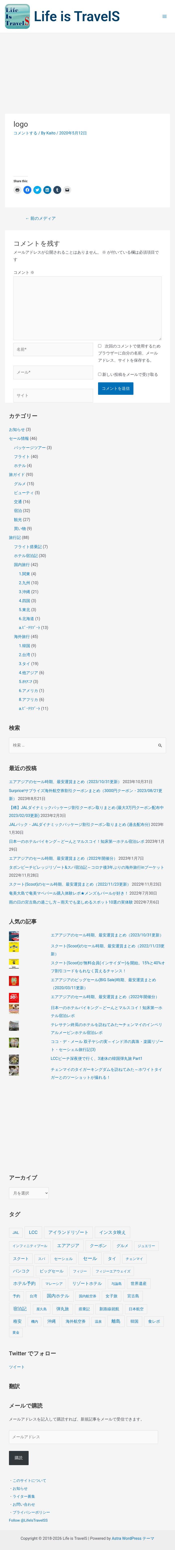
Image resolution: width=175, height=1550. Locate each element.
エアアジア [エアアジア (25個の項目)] (68, 1245)
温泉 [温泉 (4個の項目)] (98, 1322)
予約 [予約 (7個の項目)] (16, 1296)
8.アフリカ (28, 699)
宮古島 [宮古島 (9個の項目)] (133, 1296)
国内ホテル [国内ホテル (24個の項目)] (58, 1295)
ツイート (17, 1367)
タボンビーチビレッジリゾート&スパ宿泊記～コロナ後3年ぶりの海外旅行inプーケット (86, 867)
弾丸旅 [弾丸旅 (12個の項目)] (62, 1309)
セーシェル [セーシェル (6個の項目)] (63, 1259)
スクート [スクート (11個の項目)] (21, 1258)
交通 (18, 501)
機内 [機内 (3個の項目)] (34, 1321)
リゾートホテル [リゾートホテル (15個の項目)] (87, 1283)
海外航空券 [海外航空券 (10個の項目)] (76, 1321)
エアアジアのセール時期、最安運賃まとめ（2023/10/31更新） (65, 781)
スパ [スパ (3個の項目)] (41, 1259)
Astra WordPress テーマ (133, 1538)
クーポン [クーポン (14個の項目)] (98, 1245)
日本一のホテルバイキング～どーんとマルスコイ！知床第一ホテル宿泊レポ (76, 841)
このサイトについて (29, 1480)
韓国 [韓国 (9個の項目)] (134, 1321)
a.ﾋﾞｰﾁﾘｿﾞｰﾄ (29, 627)
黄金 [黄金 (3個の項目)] (15, 1332)
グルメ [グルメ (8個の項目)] (122, 1245)
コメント (23, 272)
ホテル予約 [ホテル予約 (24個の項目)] (24, 1283)
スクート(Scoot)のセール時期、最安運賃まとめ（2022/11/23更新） (70, 884)
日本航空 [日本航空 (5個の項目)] (136, 1309)
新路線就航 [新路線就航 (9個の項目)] (109, 1309)
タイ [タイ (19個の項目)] (112, 1258)
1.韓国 (24, 645)
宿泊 (18, 510)
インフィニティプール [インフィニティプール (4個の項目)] (29, 1246)
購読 (19, 1457)
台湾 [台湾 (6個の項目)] (33, 1296)
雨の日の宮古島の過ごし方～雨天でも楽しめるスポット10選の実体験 (71, 902)
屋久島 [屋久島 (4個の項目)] (41, 1309)
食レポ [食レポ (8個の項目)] (154, 1321)
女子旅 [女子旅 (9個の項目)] (111, 1296)
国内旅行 (22, 564)
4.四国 (24, 600)
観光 (18, 519)
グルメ (20, 483)
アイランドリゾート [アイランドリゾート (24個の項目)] (68, 1232)
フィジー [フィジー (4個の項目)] (80, 1271)
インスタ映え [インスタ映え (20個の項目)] (112, 1232)
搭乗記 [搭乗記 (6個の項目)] (84, 1309)
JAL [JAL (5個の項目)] (15, 1232)
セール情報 (19, 438)
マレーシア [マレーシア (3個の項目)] (54, 1284)
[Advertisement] (87, 70)
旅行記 (15, 537)
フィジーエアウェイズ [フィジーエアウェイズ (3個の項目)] (113, 1271)
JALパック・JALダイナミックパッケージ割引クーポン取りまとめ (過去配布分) (79, 824)
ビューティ (24, 492)
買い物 (20, 528)
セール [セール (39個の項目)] (90, 1258)
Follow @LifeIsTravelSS (28, 1520)
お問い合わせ (24, 1504)
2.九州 (24, 582)
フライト (22, 456)
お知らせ (17, 429)
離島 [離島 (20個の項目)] (116, 1321)
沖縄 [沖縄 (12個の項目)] (51, 1321)
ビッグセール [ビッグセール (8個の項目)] (51, 1271)
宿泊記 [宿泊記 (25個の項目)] (20, 1308)
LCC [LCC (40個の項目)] (33, 1232)
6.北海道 (26, 618)
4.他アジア (28, 672)
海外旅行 (22, 636)
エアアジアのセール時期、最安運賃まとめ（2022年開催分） (63, 858)
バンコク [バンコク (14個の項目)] (21, 1270)
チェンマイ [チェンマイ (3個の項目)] (134, 1259)
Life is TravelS (77, 16)
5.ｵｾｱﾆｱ (25, 681)
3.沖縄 (24, 591)
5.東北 (24, 609)
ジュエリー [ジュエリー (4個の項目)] (146, 1246)
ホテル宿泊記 (26, 555)
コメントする (25, 133)
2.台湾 (24, 654)
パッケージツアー (30, 447)
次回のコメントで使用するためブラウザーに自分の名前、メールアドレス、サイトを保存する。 (129, 353)
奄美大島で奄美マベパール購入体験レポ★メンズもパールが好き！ (68, 893)
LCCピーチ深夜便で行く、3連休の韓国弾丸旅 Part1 (97, 1058)
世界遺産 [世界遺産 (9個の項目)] (139, 1283)
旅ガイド (17, 474)
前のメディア (40, 218)
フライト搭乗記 (28, 546)
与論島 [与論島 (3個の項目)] (116, 1284)
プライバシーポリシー (31, 1512)
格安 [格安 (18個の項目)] (17, 1321)
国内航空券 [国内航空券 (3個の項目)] (87, 1296)
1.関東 (24, 574)
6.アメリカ (28, 690)
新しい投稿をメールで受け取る (130, 374)
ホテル (20, 465)
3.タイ (24, 663)
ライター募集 (24, 1496)
